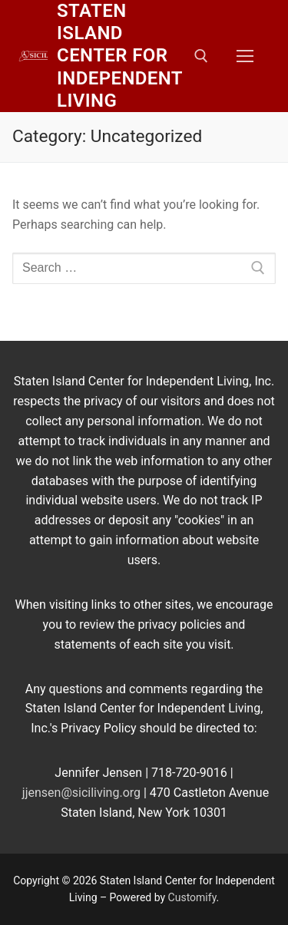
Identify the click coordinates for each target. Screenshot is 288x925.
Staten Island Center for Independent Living (119, 55)
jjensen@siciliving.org (81, 792)
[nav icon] (245, 56)
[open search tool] (201, 56)
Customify (192, 897)
